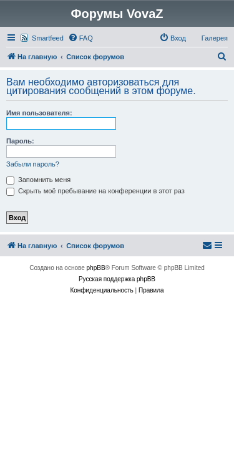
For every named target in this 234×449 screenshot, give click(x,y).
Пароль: (20, 141)
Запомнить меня (38, 179)
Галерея (215, 38)
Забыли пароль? (32, 164)
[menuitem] (80, 38)
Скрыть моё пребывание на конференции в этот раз (95, 191)
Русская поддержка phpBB (117, 279)
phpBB (96, 267)
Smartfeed (48, 38)
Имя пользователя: (39, 113)
